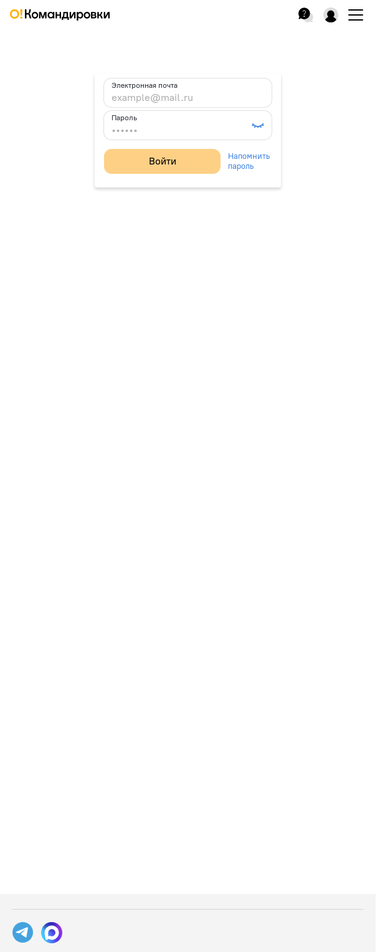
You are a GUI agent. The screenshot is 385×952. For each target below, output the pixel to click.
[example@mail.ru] (188, 98)
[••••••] (180, 130)
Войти (162, 161)
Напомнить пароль (249, 161)
